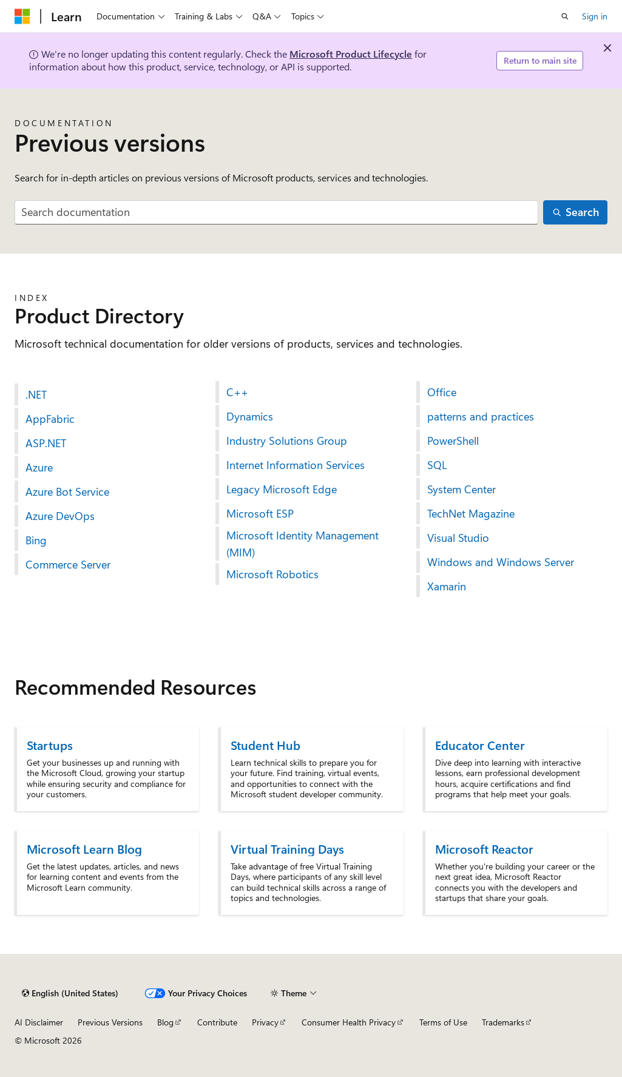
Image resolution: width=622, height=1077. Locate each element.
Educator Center (480, 745)
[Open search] (565, 16)
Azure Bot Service (67, 491)
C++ (237, 392)
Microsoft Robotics (272, 574)
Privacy (265, 1022)
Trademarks (503, 1022)
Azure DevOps (60, 515)
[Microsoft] (22, 16)
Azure (39, 467)
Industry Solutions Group (286, 440)
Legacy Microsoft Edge (281, 489)
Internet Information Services (295, 464)
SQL (437, 464)
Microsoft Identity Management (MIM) (302, 543)
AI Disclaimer (39, 1022)
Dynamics (249, 416)
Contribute (217, 1022)
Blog (165, 1022)
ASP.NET (45, 443)
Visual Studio (458, 537)
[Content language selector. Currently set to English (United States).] (70, 993)
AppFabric (50, 418)
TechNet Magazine (471, 513)
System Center (461, 489)
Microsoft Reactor (484, 848)
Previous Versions (110, 1022)
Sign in (594, 16)
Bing (36, 540)
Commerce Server (67, 564)
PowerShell (453, 440)
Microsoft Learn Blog (84, 848)
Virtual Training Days (287, 848)
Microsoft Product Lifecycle (350, 53)
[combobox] (276, 212)
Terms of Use (443, 1022)
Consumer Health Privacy (349, 1022)
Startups (50, 745)
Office (441, 392)
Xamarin (446, 586)
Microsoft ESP (260, 513)
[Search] (575, 212)
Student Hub (265, 745)
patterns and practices (480, 416)
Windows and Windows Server (500, 562)
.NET (36, 394)
